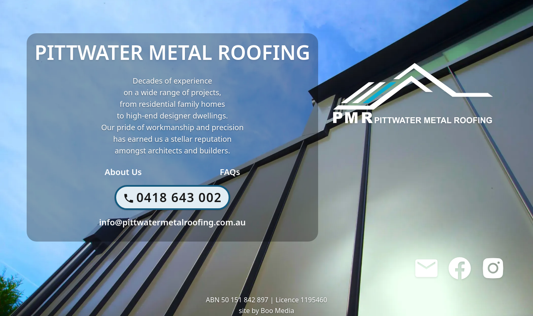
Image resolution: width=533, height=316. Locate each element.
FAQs (230, 172)
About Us (123, 172)
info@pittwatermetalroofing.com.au (172, 222)
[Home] (413, 93)
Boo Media (277, 310)
